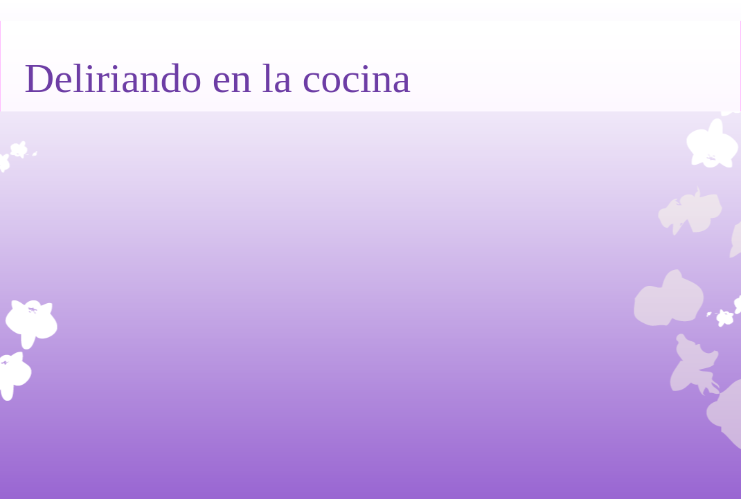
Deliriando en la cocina (217, 78)
